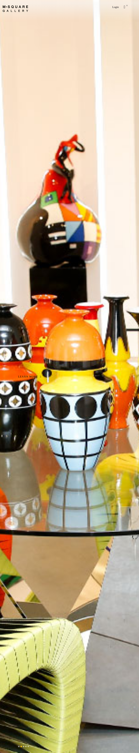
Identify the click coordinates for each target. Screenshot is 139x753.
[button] (19, 746)
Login (115, 7)
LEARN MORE (29, 376)
